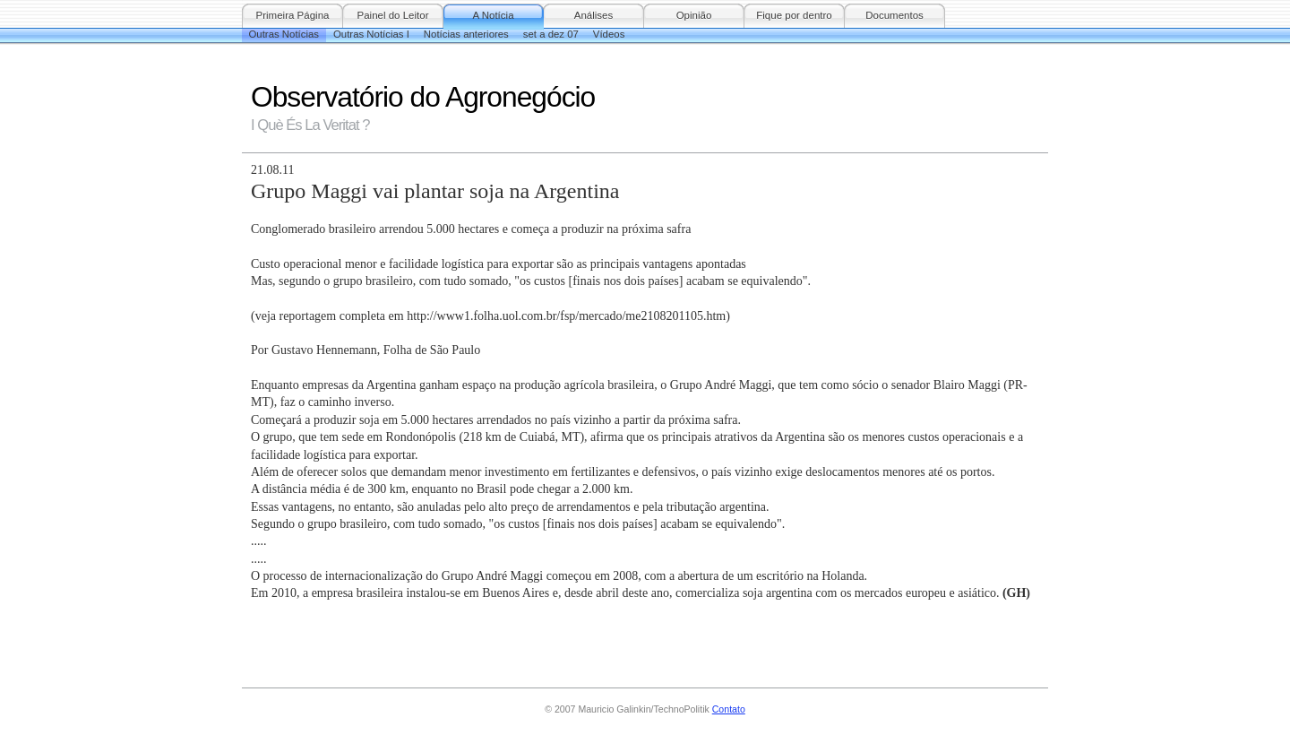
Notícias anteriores (466, 34)
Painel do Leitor (392, 15)
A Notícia (492, 15)
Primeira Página (293, 15)
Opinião (694, 15)
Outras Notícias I (371, 34)
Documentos (894, 15)
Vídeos (608, 34)
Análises (594, 15)
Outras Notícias (284, 34)
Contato (728, 709)
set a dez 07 (551, 34)
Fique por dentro (794, 15)
